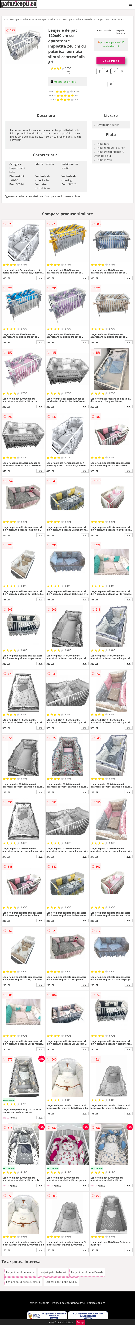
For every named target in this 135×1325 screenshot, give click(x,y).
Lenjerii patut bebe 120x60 (62, 1282)
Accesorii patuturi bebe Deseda (75, 19)
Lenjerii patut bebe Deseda (110, 19)
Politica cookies (96, 1303)
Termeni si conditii (39, 1303)
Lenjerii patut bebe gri (53, 1272)
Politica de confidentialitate (68, 1303)
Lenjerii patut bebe (45, 19)
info (40, 278)
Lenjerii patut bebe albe (20, 1272)
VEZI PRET (110, 60)
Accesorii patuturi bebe (18, 19)
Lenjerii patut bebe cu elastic (23, 1282)
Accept (81, 1322)
